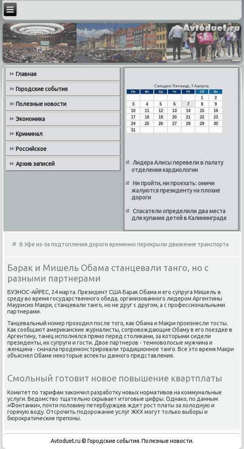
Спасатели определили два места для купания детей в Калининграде (179, 215)
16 (216, 110)
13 (174, 110)
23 (216, 117)
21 (188, 117)
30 (216, 123)
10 (133, 110)
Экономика (30, 119)
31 (133, 130)
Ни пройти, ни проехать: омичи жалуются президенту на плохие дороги (176, 190)
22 (202, 117)
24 (133, 123)
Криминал (29, 134)
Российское (31, 149)
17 (133, 117)
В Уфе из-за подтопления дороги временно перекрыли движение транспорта (124, 244)
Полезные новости (41, 104)
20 (174, 117)
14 (188, 110)
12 (161, 110)
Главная (26, 74)
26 (161, 123)
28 (188, 123)
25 (147, 123)
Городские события (42, 89)
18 (147, 117)
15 (202, 110)
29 (202, 123)
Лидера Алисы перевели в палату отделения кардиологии (177, 166)
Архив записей (35, 164)
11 (147, 110)
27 (174, 123)
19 (161, 117)
